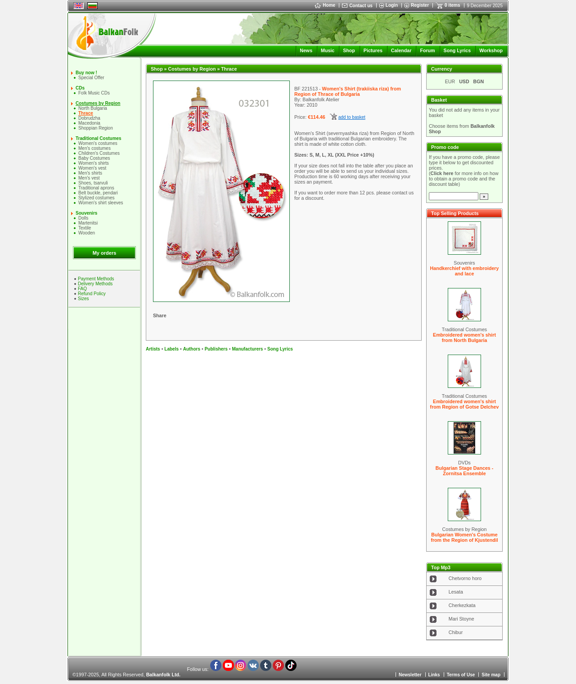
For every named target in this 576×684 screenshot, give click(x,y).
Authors (191, 348)
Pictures (373, 50)
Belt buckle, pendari (98, 192)
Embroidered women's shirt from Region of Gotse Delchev (464, 404)
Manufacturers (247, 348)
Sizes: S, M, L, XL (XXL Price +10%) (334, 155)
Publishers (216, 348)
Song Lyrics (457, 50)
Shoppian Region (95, 128)
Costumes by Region (98, 103)
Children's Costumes (99, 153)
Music (327, 50)
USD (464, 81)
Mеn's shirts (90, 173)
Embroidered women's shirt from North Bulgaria (464, 337)
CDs (80, 88)
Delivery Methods (95, 283)
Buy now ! (86, 72)
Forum (427, 50)
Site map (491, 674)
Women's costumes (97, 143)
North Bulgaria (92, 108)
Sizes (83, 298)
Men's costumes (94, 148)
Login (392, 5)
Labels (171, 348)
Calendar (401, 50)
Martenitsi (88, 222)
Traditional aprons (96, 187)
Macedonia (89, 123)
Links (434, 674)
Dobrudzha (89, 118)
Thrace (85, 113)
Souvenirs (86, 213)
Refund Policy (92, 293)
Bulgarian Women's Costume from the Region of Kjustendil (464, 537)
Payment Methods (96, 278)
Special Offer (91, 77)
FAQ (82, 288)
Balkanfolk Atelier (320, 99)
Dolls (83, 218)
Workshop (491, 50)
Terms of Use (461, 674)
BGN (478, 81)
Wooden (86, 232)
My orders (105, 253)
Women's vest (92, 168)
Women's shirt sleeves (100, 202)
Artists (153, 348)
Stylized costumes (96, 197)
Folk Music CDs (94, 92)
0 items (452, 5)
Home (325, 5)
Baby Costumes (94, 158)
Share (159, 315)
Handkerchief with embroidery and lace (464, 271)
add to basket (351, 117)
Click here (442, 173)
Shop (349, 50)
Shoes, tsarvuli (93, 182)
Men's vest (88, 178)
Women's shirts (93, 163)
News (306, 50)
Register (420, 5)
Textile (84, 227)
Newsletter (410, 674)
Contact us (361, 5)
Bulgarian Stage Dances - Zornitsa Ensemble (465, 470)
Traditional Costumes (99, 138)
